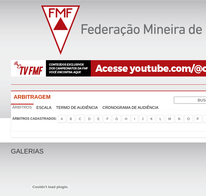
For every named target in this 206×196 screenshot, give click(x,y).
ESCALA (44, 107)
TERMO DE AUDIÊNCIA (77, 107)
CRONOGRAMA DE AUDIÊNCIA (130, 107)
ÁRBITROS (22, 107)
